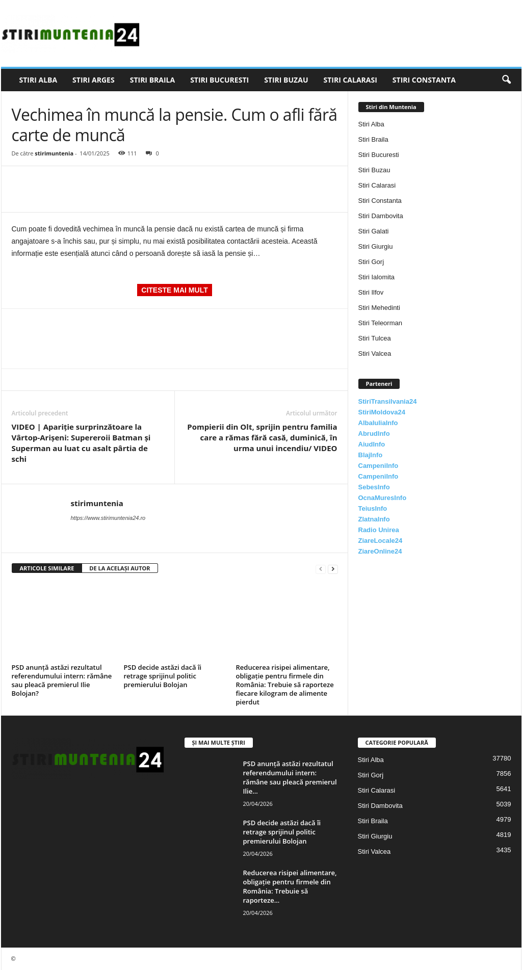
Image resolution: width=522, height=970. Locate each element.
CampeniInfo (378, 465)
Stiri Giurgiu (375, 246)
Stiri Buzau (286, 80)
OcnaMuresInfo (382, 498)
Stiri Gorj (371, 262)
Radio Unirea (378, 530)
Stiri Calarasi (350, 80)
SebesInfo (374, 487)
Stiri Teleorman (380, 323)
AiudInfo (371, 444)
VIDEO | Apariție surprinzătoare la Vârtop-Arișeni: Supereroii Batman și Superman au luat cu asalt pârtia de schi (81, 443)
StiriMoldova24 (381, 412)
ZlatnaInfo (374, 519)
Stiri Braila (152, 80)
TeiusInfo (372, 508)
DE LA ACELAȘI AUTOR (119, 568)
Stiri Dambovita (380, 216)
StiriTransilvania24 (387, 401)
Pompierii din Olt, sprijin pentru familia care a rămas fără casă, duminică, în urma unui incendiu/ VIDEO (262, 437)
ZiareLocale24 (380, 540)
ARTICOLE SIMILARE (47, 568)
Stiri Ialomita (376, 277)
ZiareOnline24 (380, 551)
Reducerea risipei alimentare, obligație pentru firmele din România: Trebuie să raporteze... (290, 886)
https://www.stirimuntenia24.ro (108, 518)
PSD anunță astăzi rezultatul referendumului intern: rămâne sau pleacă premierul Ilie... (290, 777)
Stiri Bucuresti (219, 80)
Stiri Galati (373, 231)
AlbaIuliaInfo (378, 423)
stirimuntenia (54, 153)
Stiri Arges (93, 80)
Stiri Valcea (375, 353)
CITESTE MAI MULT (174, 290)
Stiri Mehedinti (379, 307)
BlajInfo (370, 455)
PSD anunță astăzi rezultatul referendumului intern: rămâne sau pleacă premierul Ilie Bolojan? (62, 680)
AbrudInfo (374, 433)
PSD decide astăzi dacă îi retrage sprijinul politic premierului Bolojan (163, 676)
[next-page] (333, 568)
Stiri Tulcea (374, 338)
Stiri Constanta (424, 80)
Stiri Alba (38, 80)
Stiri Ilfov (371, 292)
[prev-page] (321, 568)
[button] (506, 80)
